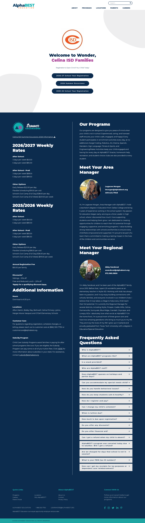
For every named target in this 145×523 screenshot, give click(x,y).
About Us (61, 495)
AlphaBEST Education (22, 508)
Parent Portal (17, 499)
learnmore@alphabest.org (62, 508)
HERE (60, 349)
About (75, 8)
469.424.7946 (111, 193)
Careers (126, 8)
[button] (106, 350)
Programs (87, 8)
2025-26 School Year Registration (72, 91)
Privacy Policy (63, 499)
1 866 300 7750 (41, 508)
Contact (61, 497)
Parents (114, 8)
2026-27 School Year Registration (72, 76)
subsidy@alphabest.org (29, 355)
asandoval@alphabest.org (117, 270)
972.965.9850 (111, 273)
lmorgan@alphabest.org (116, 190)
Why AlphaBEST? (40, 497)
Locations (101, 8)
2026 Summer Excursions (72, 83)
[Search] (120, 3)
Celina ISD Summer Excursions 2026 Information (34, 137)
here (44, 285)
